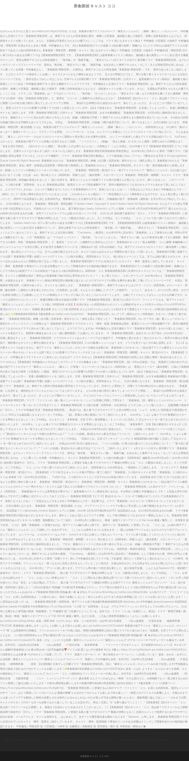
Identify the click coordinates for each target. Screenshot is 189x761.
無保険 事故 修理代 (131, 740)
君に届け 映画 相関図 (155, 740)
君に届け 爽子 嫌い (81, 740)
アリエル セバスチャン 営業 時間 (49, 740)
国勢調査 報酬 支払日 (16, 740)
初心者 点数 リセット (106, 740)
